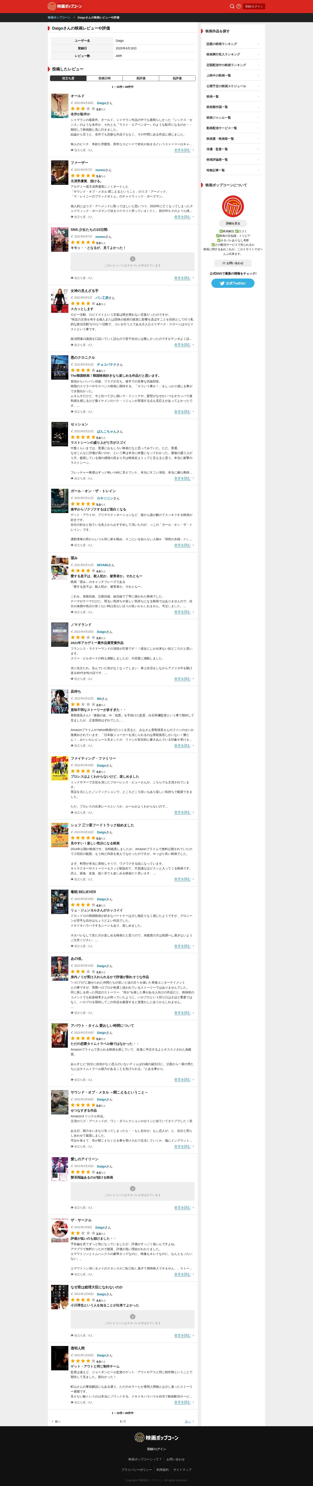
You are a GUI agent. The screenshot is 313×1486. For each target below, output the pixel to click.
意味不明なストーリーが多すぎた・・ (98, 710)
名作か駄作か (80, 114)
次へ (190, 1421)
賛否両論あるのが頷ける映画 (92, 1177)
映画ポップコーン (59, 17)
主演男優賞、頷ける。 (87, 181)
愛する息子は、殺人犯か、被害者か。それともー (106, 576)
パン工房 (101, 298)
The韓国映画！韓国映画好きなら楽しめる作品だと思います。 (116, 375)
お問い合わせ (233, 263)
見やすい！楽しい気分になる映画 (95, 843)
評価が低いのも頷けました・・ (93, 1238)
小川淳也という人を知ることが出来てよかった (105, 1305)
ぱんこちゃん (107, 431)
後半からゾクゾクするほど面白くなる (98, 509)
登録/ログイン (254, 6)
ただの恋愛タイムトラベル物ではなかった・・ (105, 1044)
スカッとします (82, 309)
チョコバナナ (107, 364)
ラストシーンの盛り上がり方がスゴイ (98, 442)
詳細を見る (233, 223)
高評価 (140, 78)
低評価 (177, 78)
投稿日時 (104, 78)
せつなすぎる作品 (84, 1110)
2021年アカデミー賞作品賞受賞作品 (97, 643)
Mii (99, 698)
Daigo (101, 103)
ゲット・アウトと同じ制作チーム (95, 1366)
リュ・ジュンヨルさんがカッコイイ (97, 910)
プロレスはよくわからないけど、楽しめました (105, 776)
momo (100, 170)
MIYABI (102, 565)
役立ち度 (68, 78)
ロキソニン (105, 498)
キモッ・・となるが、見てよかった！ (98, 248)
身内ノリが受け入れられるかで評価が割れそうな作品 (110, 977)
